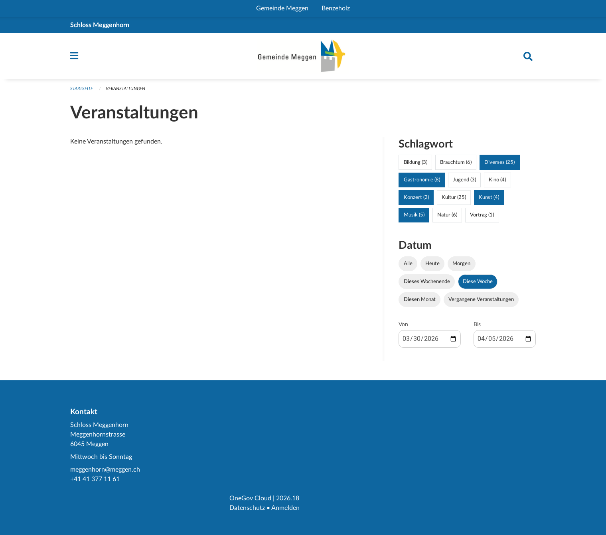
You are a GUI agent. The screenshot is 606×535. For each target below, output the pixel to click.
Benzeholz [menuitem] (339, 8)
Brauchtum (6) (456, 162)
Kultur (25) (454, 197)
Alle (408, 263)
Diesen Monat (420, 299)
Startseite (81, 89)
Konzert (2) (416, 197)
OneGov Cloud (250, 498)
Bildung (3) (415, 162)
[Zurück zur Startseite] (303, 56)
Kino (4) (497, 179)
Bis (477, 324)
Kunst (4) (489, 197)
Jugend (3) (464, 179)
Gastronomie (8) (422, 179)
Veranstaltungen (125, 89)
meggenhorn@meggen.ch (105, 469)
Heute (432, 263)
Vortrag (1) (482, 214)
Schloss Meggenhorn (99, 25)
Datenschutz (247, 508)
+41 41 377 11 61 (95, 479)
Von (403, 324)
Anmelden (285, 508)
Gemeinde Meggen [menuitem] (285, 8)
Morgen (461, 263)
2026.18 (287, 498)
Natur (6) (447, 214)
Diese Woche (478, 281)
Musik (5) (414, 214)
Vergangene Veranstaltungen (481, 299)
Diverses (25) (499, 162)
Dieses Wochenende (427, 281)
